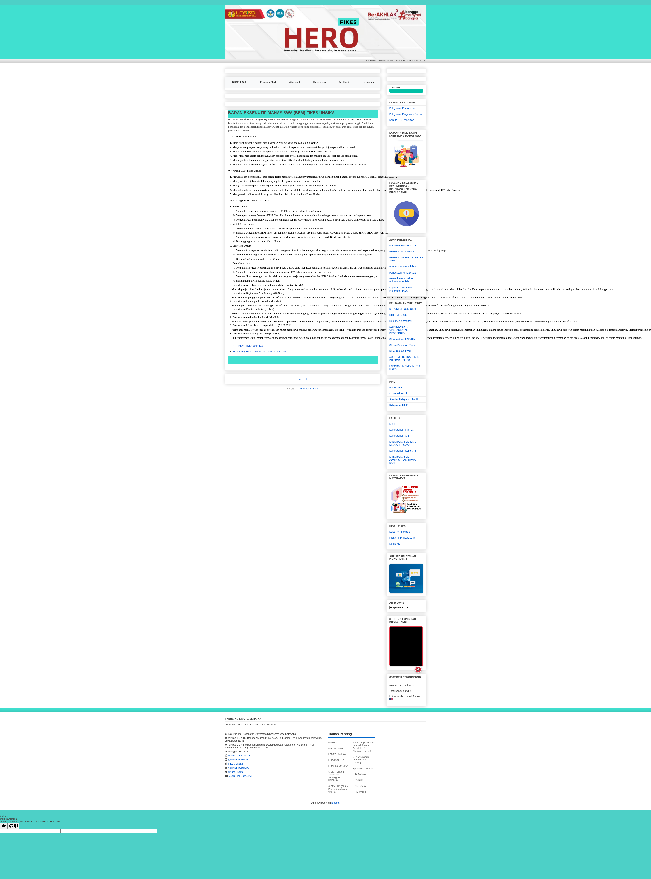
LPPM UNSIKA (336, 760)
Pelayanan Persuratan (402, 108)
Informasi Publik (398, 393)
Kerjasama (368, 82)
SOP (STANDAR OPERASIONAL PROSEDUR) (398, 330)
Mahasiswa (319, 82)
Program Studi (268, 82)
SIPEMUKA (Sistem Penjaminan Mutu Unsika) (338, 789)
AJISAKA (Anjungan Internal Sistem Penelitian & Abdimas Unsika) (363, 746)
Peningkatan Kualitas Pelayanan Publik (401, 280)
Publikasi (344, 82)
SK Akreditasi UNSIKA (402, 339)
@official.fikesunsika (238, 759)
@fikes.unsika (235, 772)
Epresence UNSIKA (363, 768)
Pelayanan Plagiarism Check (405, 114)
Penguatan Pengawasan (403, 272)
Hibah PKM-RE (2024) (402, 537)
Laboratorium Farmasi (401, 429)
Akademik (294, 82)
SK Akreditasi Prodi (400, 350)
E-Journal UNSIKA (338, 766)
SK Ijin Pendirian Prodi (402, 345)
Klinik (392, 423)
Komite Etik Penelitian (401, 120)
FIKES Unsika (235, 763)
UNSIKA (332, 742)
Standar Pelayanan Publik (404, 399)
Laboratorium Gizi (399, 435)
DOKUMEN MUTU (400, 315)
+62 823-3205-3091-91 (240, 755)
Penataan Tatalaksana (402, 251)
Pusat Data (395, 387)
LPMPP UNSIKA (337, 754)
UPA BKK (358, 780)
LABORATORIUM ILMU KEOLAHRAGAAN (402, 443)
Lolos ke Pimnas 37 (400, 531)
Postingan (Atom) (309, 388)
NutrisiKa (394, 543)
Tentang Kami (239, 82)
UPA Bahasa (359, 774)
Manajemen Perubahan (402, 245)
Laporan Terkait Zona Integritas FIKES (401, 289)
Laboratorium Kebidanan (403, 450)
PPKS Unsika (360, 786)
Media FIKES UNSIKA (240, 776)
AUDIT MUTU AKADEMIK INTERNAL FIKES (404, 359)
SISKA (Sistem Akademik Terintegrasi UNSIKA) (336, 776)
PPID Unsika (359, 791)
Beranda (302, 379)
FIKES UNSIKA (233, 10)
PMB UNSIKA (335, 748)
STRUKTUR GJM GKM (402, 308)
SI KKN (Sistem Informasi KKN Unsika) (361, 760)
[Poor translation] (13, 826)
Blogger (335, 802)
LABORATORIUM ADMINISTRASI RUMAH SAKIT (403, 459)
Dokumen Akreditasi (400, 321)
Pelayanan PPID (398, 405)
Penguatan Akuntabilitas (403, 266)
